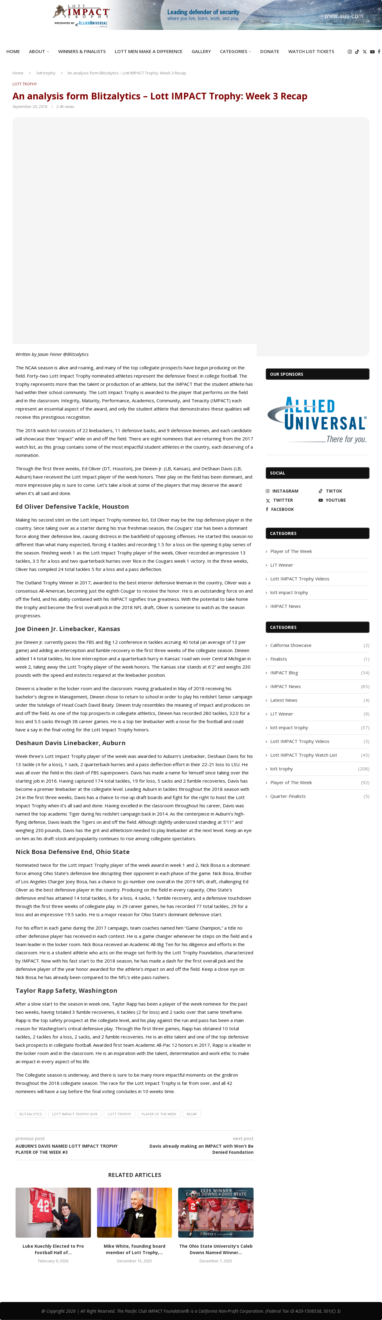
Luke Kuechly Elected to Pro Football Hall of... (53, 1249)
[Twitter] (364, 51)
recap (192, 1114)
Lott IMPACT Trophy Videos (300, 579)
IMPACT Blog (319, 672)
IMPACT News (285, 606)
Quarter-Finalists (319, 796)
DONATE (269, 51)
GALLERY (201, 51)
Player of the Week (159, 1114)
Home (13, 51)
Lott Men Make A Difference (148, 51)
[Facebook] (379, 51)
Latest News (319, 700)
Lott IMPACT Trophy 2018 (74, 1114)
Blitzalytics (31, 1114)
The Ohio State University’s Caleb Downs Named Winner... (216, 1249)
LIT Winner (281, 565)
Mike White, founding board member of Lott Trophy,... (134, 1249)
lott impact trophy (289, 592)
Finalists (319, 659)
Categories (233, 51)
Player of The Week (291, 551)
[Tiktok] (357, 51)
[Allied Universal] (317, 420)
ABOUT (37, 51)
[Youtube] (372, 51)
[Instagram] (350, 51)
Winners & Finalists (82, 51)
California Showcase (319, 645)
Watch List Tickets (311, 51)
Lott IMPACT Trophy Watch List (319, 755)
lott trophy (46, 73)
